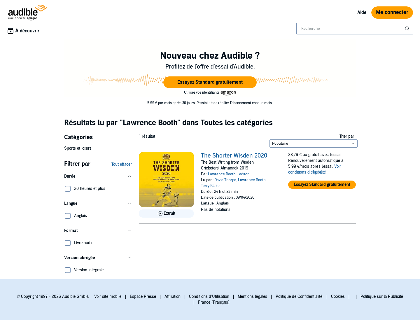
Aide (362, 12)
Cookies (338, 296)
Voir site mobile (107, 296)
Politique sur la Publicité (381, 296)
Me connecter (392, 12)
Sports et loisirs (78, 148)
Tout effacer (121, 164)
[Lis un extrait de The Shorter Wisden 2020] (166, 213)
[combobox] (354, 28)
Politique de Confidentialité (299, 296)
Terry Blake (210, 185)
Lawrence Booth (252, 180)
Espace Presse (143, 296)
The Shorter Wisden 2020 (234, 155)
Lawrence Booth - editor (228, 174)
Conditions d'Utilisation (209, 296)
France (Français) (214, 302)
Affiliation (172, 296)
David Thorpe (225, 180)
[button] (210, 82)
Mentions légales (252, 296)
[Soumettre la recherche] (407, 28)
